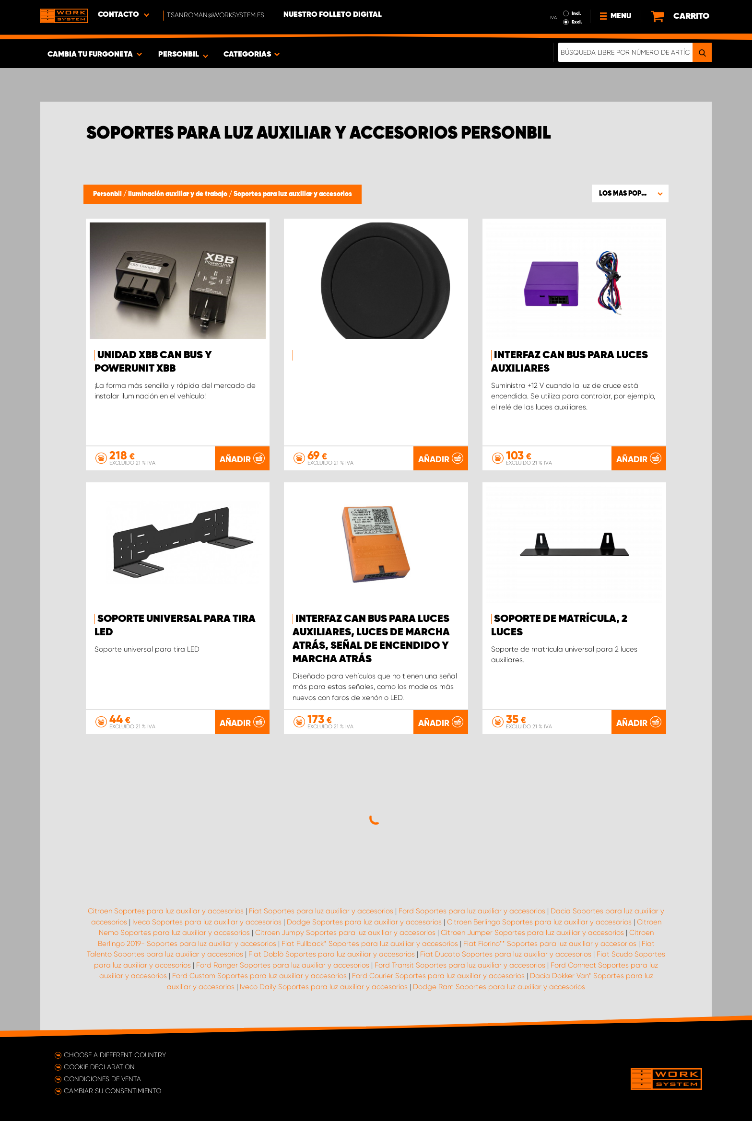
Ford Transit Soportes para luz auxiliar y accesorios (460, 965)
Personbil (108, 194)
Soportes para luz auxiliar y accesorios (293, 194)
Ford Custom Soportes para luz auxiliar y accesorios (259, 975)
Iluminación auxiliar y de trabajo (178, 194)
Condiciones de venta (102, 1079)
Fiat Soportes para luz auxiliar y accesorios (321, 911)
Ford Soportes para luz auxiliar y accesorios (472, 911)
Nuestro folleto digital (332, 15)
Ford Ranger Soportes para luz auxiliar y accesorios (282, 965)
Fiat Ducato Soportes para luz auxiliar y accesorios (505, 954)
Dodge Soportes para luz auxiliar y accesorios (364, 922)
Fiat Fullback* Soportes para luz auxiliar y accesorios (370, 943)
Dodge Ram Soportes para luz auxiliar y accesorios (499, 986)
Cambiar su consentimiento (112, 1091)
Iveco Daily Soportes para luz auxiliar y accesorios (324, 986)
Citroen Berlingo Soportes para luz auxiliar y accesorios (539, 922)
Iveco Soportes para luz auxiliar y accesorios (207, 922)
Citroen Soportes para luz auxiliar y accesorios (166, 911)
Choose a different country (115, 1055)
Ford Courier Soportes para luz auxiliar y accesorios (438, 975)
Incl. (576, 13)
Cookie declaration (99, 1067)
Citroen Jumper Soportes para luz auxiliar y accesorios (532, 932)
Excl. (577, 22)
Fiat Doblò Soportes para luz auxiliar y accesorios (331, 954)
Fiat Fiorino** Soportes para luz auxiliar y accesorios (549, 943)
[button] (630, 193)
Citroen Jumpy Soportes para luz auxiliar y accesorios (345, 932)
